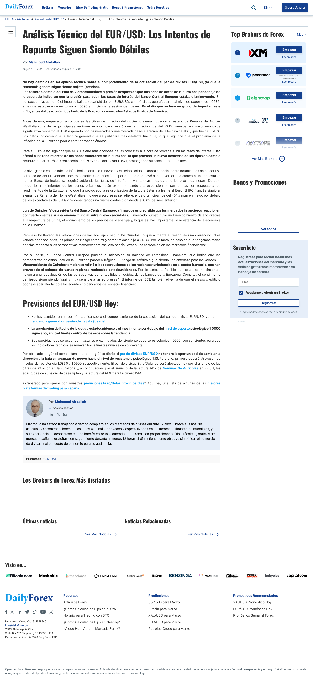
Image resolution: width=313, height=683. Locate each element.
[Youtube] (43, 612)
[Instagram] (51, 612)
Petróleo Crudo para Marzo (169, 629)
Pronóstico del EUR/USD (49, 19)
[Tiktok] (34, 611)
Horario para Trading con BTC (86, 615)
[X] (12, 612)
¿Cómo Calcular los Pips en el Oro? (90, 609)
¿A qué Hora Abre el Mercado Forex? (91, 629)
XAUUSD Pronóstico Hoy (252, 602)
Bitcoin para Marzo (162, 609)
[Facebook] (6, 612)
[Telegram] (26, 612)
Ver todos (268, 229)
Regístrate (268, 303)
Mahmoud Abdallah (70, 402)
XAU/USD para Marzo (164, 615)
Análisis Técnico (22, 19)
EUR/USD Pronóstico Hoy (252, 609)
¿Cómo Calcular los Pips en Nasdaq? (91, 622)
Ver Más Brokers (264, 159)
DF (7, 19)
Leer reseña (289, 57)
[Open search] (253, 7)
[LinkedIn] (19, 612)
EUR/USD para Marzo (164, 622)
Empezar (289, 50)
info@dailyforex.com (17, 625)
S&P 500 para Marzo (164, 602)
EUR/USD (50, 459)
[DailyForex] (29, 598)
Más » (301, 34)
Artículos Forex (75, 602)
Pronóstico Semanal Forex (253, 615)
